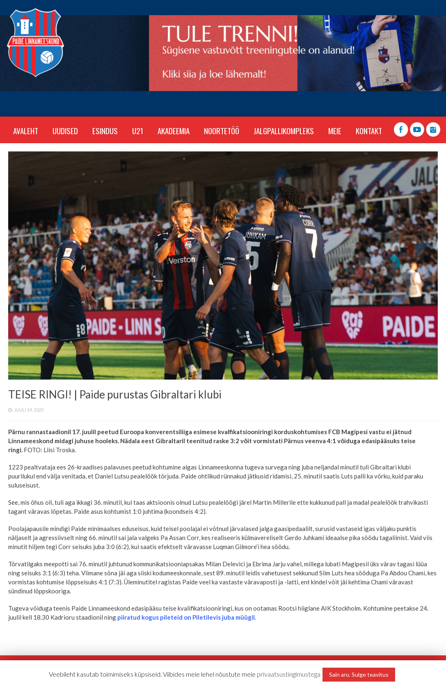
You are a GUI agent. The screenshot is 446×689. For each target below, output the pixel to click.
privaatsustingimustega (288, 674)
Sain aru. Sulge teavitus (359, 674)
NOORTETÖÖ (221, 130)
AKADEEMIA (174, 130)
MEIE (334, 130)
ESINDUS (105, 130)
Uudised (65, 130)
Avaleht (25, 130)
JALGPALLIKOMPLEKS (284, 130)
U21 (137, 130)
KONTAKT (369, 130)
